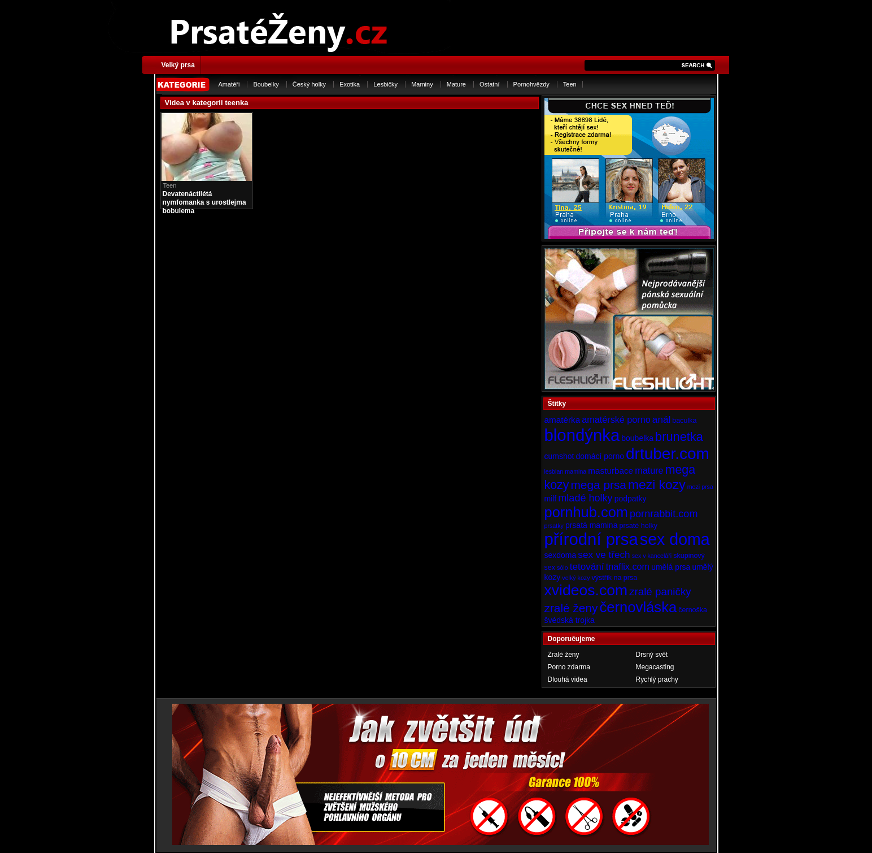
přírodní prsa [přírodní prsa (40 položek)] (591, 539)
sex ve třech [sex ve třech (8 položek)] (604, 554)
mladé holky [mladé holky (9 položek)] (585, 498)
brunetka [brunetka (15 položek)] (679, 437)
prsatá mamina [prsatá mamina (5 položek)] (591, 525)
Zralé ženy (563, 655)
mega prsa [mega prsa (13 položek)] (598, 484)
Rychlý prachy (657, 679)
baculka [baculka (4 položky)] (684, 421)
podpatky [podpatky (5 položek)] (630, 498)
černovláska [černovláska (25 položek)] (638, 607)
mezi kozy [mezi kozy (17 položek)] (657, 484)
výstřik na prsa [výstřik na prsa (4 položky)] (615, 578)
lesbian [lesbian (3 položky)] (554, 471)
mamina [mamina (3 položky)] (575, 471)
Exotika (349, 84)
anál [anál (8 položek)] (661, 419)
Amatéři (229, 84)
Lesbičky (385, 84)
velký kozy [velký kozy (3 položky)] (576, 577)
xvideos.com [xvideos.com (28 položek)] (586, 590)
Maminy (422, 84)
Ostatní (489, 84)
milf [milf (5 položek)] (550, 498)
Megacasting (655, 667)
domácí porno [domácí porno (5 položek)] (599, 456)
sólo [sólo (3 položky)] (562, 567)
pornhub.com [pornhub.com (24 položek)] (586, 512)
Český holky (309, 84)
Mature (456, 84)
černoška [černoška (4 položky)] (692, 610)
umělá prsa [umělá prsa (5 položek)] (670, 566)
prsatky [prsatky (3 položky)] (554, 525)
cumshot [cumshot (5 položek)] (559, 456)
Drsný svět (652, 655)
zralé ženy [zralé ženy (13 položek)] (571, 607)
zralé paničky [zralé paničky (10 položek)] (660, 591)
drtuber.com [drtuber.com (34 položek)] (667, 453)
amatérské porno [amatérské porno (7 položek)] (616, 419)
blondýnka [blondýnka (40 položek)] (582, 435)
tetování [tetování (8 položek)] (587, 566)
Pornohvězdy (531, 84)
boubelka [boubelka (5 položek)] (637, 438)
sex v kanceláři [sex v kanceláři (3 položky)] (652, 555)
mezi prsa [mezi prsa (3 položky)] (700, 486)
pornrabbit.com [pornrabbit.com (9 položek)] (663, 513)
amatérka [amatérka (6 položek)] (562, 420)
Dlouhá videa (567, 679)
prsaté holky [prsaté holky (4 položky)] (638, 526)
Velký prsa (178, 65)
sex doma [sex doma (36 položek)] (675, 539)
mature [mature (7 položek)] (649, 470)
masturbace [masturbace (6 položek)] (610, 470)
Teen (570, 84)
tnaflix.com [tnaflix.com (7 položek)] (627, 566)
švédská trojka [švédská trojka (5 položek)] (569, 620)
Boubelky (265, 84)
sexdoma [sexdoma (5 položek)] (560, 555)
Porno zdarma (569, 667)
